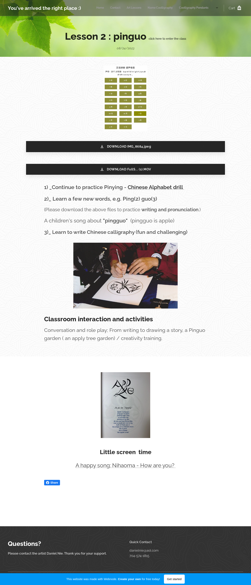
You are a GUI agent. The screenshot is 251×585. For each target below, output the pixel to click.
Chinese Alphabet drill (156, 187)
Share (52, 482)
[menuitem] (142, 8)
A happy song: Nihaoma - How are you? (125, 465)
